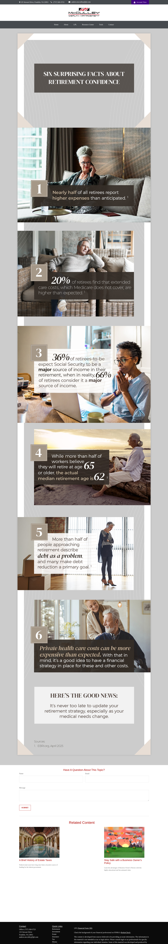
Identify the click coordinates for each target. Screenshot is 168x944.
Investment (56, 932)
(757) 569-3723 (57, 2)
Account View (140, 2)
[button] (56, 24)
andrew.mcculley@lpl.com (79, 2)
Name (21, 773)
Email (87, 773)
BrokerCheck (125, 932)
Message (22, 788)
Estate (54, 934)
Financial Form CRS (85, 928)
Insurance (55, 937)
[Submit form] (25, 807)
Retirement (56, 929)
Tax (53, 939)
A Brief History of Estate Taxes (35, 860)
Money (54, 942)
